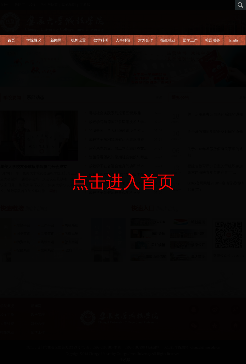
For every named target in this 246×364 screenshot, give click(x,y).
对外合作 (145, 40)
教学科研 (100, 40)
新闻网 (55, 40)
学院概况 (33, 40)
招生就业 (167, 40)
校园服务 (212, 40)
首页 (11, 40)
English (235, 40)
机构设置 (78, 40)
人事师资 (123, 40)
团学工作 (190, 40)
